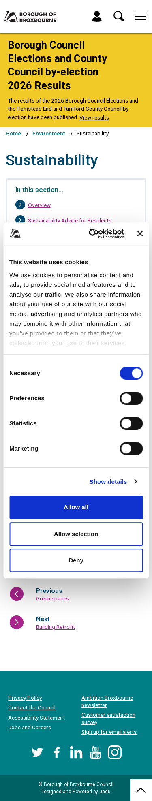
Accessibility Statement (36, 717)
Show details (108, 481)
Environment (48, 133)
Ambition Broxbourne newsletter (107, 701)
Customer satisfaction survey (108, 718)
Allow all (76, 507)
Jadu (105, 792)
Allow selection (76, 533)
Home (13, 133)
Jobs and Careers (29, 727)
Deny (76, 560)
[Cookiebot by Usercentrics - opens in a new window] (92, 234)
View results (94, 117)
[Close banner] (140, 234)
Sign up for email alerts (109, 731)
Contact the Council (32, 707)
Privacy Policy (25, 697)
